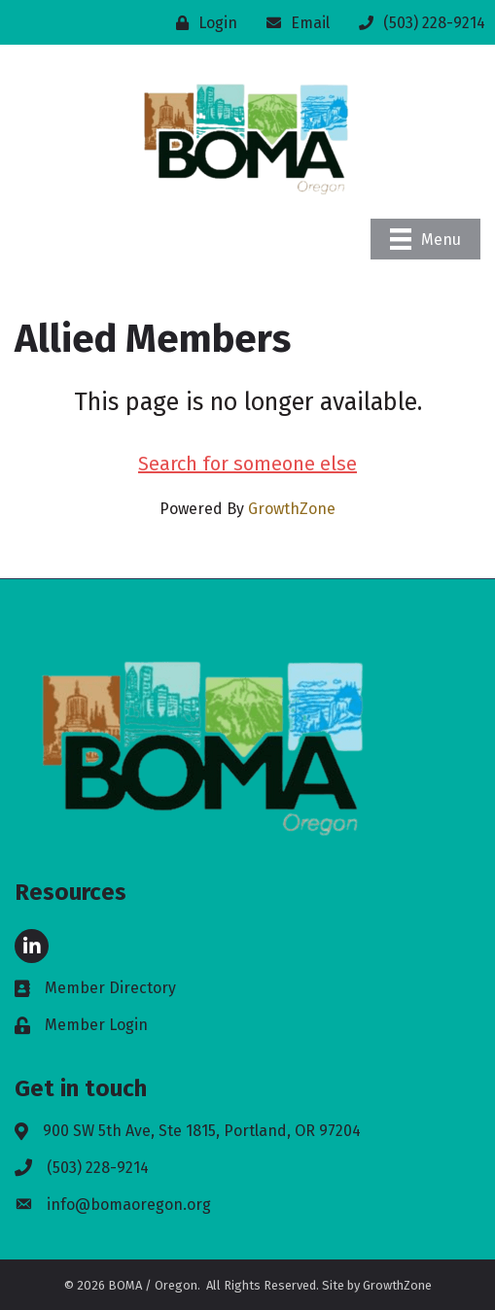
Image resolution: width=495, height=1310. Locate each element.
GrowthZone (292, 509)
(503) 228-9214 (98, 1167)
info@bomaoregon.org (129, 1204)
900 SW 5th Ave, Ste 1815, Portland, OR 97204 (202, 1130)
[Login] (201, 23)
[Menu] (425, 239)
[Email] (293, 23)
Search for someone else (247, 463)
